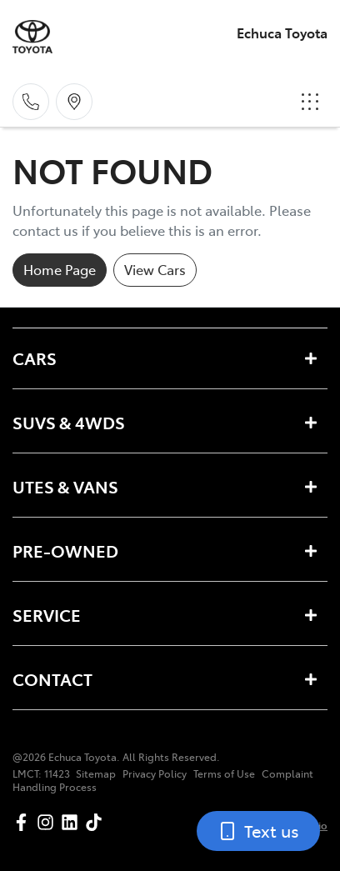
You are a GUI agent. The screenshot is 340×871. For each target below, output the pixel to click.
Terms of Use (224, 773)
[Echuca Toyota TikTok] (97, 822)
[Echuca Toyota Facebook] (24, 822)
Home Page (59, 269)
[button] (310, 101)
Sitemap (96, 773)
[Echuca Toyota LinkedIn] (73, 822)
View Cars (155, 269)
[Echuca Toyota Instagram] (49, 822)
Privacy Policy (154, 773)
